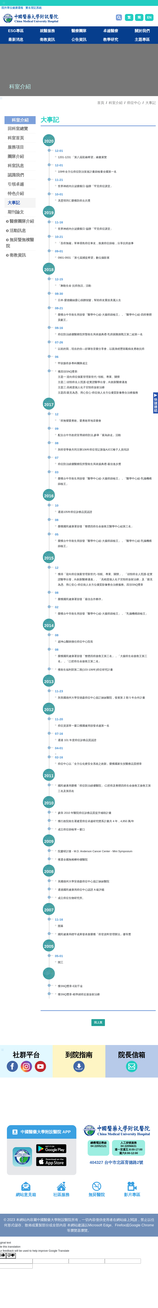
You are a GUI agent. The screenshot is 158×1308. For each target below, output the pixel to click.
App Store (51, 1161)
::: (4, 2)
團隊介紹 (16, 156)
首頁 (100, 103)
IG (26, 1066)
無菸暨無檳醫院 (20, 242)
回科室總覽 (18, 128)
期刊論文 (16, 212)
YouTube (40, 1066)
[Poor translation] (11, 1256)
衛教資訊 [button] (47, 39)
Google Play (51, 1148)
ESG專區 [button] (15, 31)
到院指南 (79, 1066)
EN (149, 17)
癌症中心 (134, 103)
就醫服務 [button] (47, 31)
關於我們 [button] (142, 31)
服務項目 (16, 147)
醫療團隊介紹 (20, 221)
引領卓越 (16, 184)
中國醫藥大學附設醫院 (116, 1130)
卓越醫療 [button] (110, 31)
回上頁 (98, 1022)
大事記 (150, 103)
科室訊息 (16, 165)
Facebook (12, 1066)
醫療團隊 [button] (78, 31)
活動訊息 (16, 230)
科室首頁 (16, 138)
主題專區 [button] (142, 39)
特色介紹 (16, 193)
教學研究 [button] (110, 39)
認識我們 (16, 175)
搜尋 (119, 17)
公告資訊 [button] (78, 39)
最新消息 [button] (15, 39)
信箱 (131, 1066)
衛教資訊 (16, 255)
